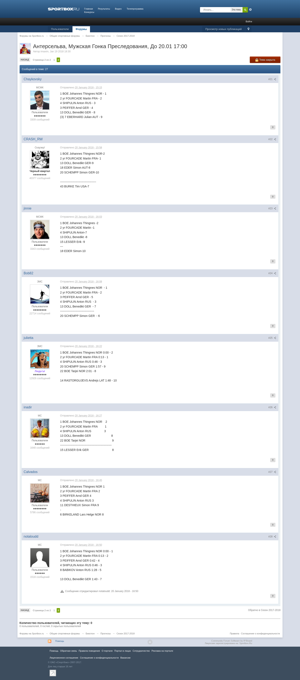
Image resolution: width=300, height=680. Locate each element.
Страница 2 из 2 (42, 60)
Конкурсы (89, 12)
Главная (88, 9)
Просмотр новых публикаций (223, 29)
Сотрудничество (141, 651)
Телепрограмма (135, 9)
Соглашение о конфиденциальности (260, 633)
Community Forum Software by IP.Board (231, 641)
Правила (234, 633)
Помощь (59, 641)
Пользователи (60, 29)
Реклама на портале (162, 651)
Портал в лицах (122, 651)
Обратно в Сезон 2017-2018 (264, 610)
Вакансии (125, 657)
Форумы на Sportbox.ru (32, 633)
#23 (272, 208)
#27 (272, 471)
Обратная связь (68, 651)
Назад (25, 59)
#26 (272, 407)
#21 (272, 79)
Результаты (104, 9)
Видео (118, 9)
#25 (272, 337)
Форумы (81, 29)
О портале (107, 651)
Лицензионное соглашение (64, 657)
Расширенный (250, 9)
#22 (272, 139)
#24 (272, 273)
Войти (249, 21)
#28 (272, 536)
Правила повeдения (89, 651)
